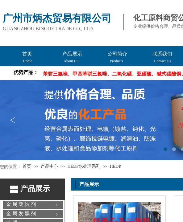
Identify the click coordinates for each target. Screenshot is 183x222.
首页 (27, 166)
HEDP (115, 166)
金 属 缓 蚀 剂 (21, 204)
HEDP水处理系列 (83, 166)
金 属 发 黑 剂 (21, 213)
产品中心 (49, 166)
